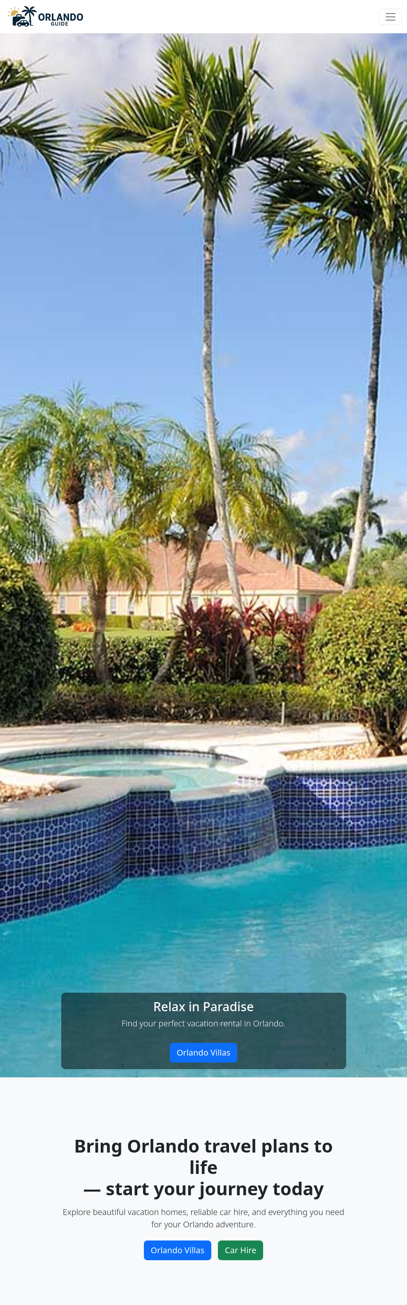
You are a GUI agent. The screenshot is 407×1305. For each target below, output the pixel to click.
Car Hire (240, 1250)
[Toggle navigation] (390, 17)
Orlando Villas (204, 1052)
